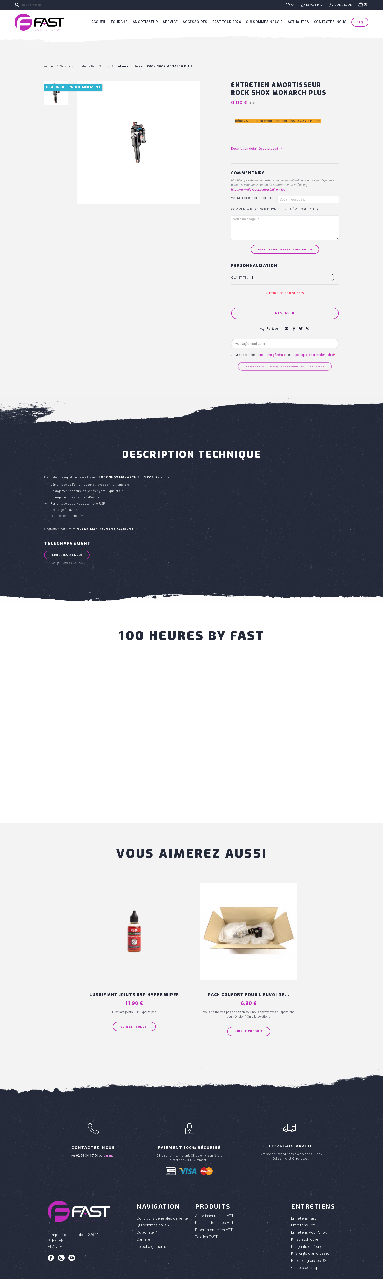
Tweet (300, 328)
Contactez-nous (330, 22)
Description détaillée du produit (257, 148)
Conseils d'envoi (68, 555)
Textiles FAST (206, 1203)
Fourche (119, 22)
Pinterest (307, 328)
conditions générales (272, 355)
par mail (109, 1121)
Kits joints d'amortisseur (311, 1219)
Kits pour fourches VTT (214, 1189)
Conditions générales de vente (162, 1184)
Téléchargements (151, 1212)
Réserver (284, 313)
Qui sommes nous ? (264, 22)
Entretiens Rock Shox (309, 1198)
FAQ (359, 22)
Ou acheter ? (147, 1198)
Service (170, 22)
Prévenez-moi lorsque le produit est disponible (285, 366)
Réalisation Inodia (182, 1274)
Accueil (98, 22)
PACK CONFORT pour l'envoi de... (228, 953)
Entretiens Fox (303, 1191)
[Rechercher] (50, 4)
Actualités (298, 22)
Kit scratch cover (305, 1205)
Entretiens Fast (303, 1184)
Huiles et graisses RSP (310, 1226)
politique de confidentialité (314, 355)
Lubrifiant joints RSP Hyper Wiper (155, 953)
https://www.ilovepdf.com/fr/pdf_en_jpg (258, 189)
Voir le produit (155, 987)
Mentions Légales (209, 1274)
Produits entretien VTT (214, 1196)
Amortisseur (145, 22)
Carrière (143, 1205)
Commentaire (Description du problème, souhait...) (274, 209)
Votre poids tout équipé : (252, 198)
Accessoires (195, 22)
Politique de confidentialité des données (250, 1274)
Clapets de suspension (310, 1233)
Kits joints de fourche (309, 1212)
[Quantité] (290, 277)
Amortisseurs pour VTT (214, 1181)
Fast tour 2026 (226, 22)
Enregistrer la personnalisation (285, 249)
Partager (294, 328)
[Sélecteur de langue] (290, 5)
